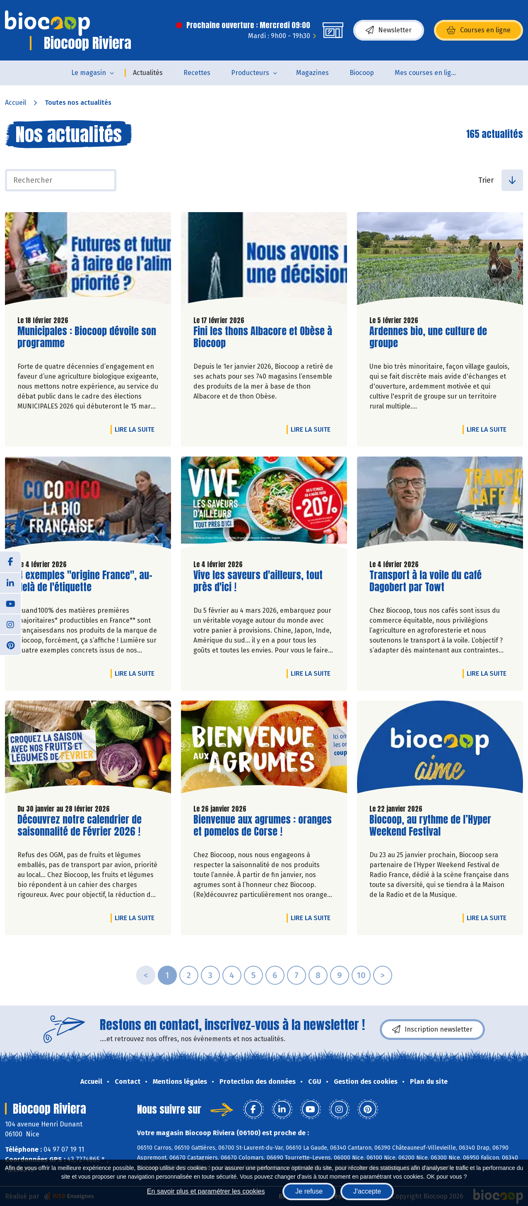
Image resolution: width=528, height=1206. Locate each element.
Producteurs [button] (250, 73)
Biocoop (362, 73)
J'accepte (367, 1191)
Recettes (196, 73)
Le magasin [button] (88, 73)
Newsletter (389, 30)
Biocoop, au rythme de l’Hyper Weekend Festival (430, 826)
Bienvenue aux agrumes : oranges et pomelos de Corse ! (262, 826)
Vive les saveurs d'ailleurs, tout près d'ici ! (258, 581)
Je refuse (309, 1191)
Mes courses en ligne (427, 73)
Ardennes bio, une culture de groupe (428, 337)
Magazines (312, 73)
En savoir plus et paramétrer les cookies (206, 1191)
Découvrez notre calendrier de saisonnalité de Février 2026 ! (79, 826)
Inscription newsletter (432, 1029)
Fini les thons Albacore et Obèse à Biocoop (262, 337)
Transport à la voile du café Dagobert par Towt (425, 581)
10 (361, 975)
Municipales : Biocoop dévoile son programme (86, 337)
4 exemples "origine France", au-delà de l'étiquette (84, 581)
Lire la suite (137, 429)
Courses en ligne (478, 30)
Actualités (148, 73)
